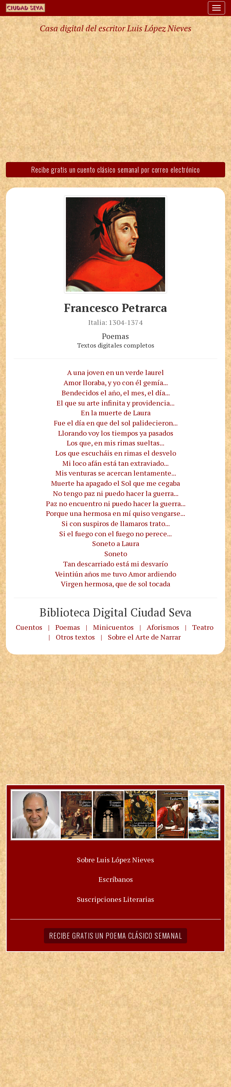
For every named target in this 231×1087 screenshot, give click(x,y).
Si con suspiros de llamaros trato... (116, 523)
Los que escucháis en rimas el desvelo (115, 453)
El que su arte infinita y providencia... (115, 402)
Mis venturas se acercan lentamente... (115, 473)
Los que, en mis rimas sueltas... (115, 442)
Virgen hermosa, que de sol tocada (115, 583)
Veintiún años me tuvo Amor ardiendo (115, 574)
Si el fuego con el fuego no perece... (115, 533)
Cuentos (29, 627)
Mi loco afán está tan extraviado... (115, 463)
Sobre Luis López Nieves (115, 859)
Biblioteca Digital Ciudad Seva (116, 612)
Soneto (115, 553)
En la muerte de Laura (116, 412)
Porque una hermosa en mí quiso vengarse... (115, 513)
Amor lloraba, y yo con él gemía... (116, 382)
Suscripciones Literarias (115, 899)
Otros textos (75, 637)
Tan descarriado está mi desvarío (115, 563)
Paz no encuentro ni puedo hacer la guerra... (116, 503)
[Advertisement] (115, 97)
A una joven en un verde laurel (115, 372)
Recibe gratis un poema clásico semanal (115, 935)
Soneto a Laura (115, 543)
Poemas (67, 627)
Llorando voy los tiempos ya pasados (115, 433)
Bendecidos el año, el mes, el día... (116, 392)
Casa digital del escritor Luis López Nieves (115, 28)
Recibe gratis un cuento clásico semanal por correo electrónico (115, 169)
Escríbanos (115, 879)
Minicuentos (113, 627)
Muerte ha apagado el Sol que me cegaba (115, 483)
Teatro (202, 627)
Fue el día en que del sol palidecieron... (116, 422)
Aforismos (163, 627)
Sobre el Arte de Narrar (144, 637)
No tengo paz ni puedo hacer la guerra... (115, 493)
